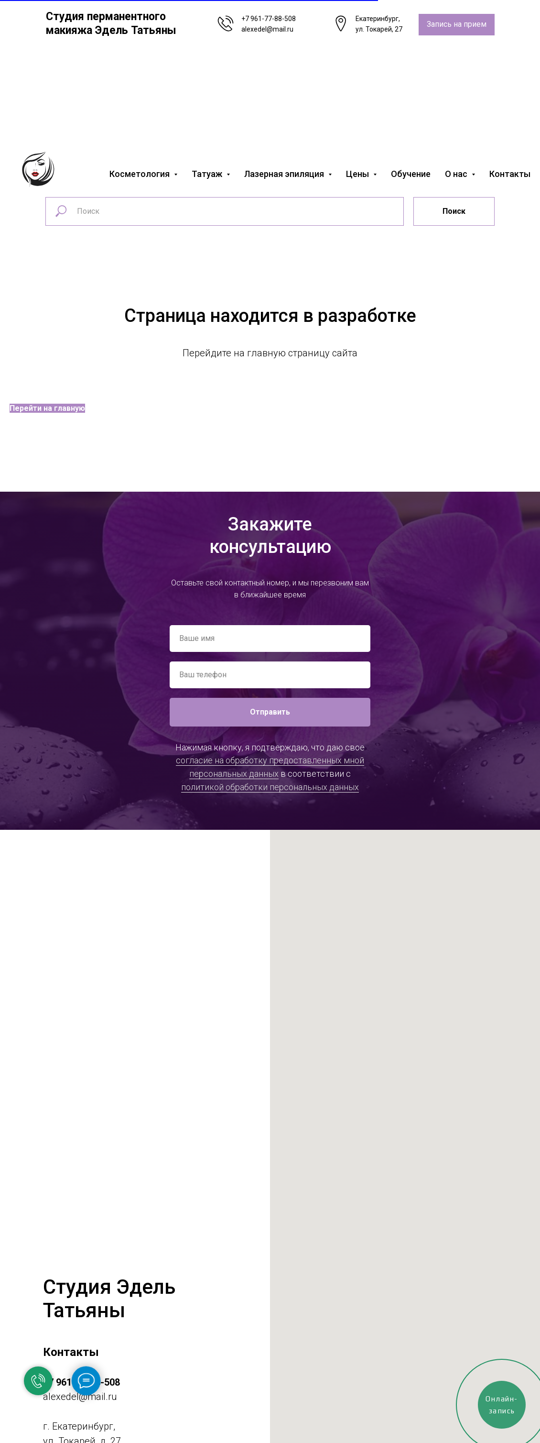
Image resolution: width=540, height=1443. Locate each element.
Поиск (454, 211)
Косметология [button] (140, 174)
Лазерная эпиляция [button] (285, 174)
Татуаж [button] (208, 174)
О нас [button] (457, 174)
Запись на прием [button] (456, 24)
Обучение (411, 174)
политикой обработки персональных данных (270, 787)
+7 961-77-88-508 (268, 18)
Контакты (509, 174)
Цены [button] (358, 174)
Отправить (270, 711)
